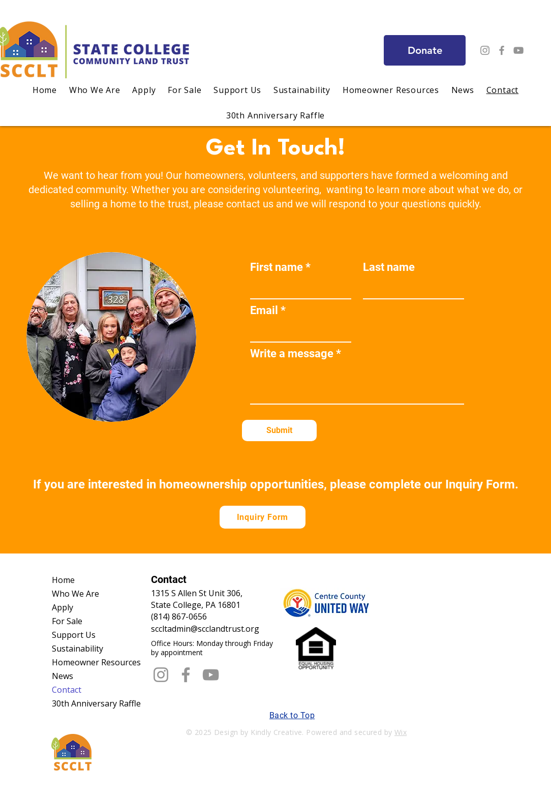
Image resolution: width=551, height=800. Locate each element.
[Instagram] (485, 50)
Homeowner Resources (95, 662)
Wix (400, 732)
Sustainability (77, 648)
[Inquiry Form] (262, 517)
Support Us (74, 634)
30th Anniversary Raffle (95, 703)
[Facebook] (502, 50)
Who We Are (75, 593)
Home (63, 580)
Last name (389, 267)
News (62, 676)
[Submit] (279, 430)
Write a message (291, 353)
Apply (62, 607)
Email (264, 310)
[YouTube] (518, 50)
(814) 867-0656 (179, 616)
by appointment (177, 652)
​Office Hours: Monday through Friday (212, 643)
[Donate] (425, 50)
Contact (66, 689)
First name (276, 267)
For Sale (67, 621)
